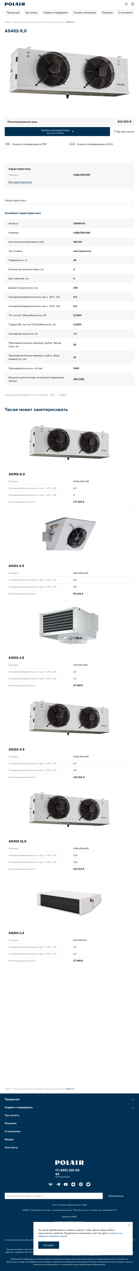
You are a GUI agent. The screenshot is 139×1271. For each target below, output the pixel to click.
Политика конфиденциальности (69, 1221)
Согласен (48, 1245)
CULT (74, 1216)
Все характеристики (20, 182)
